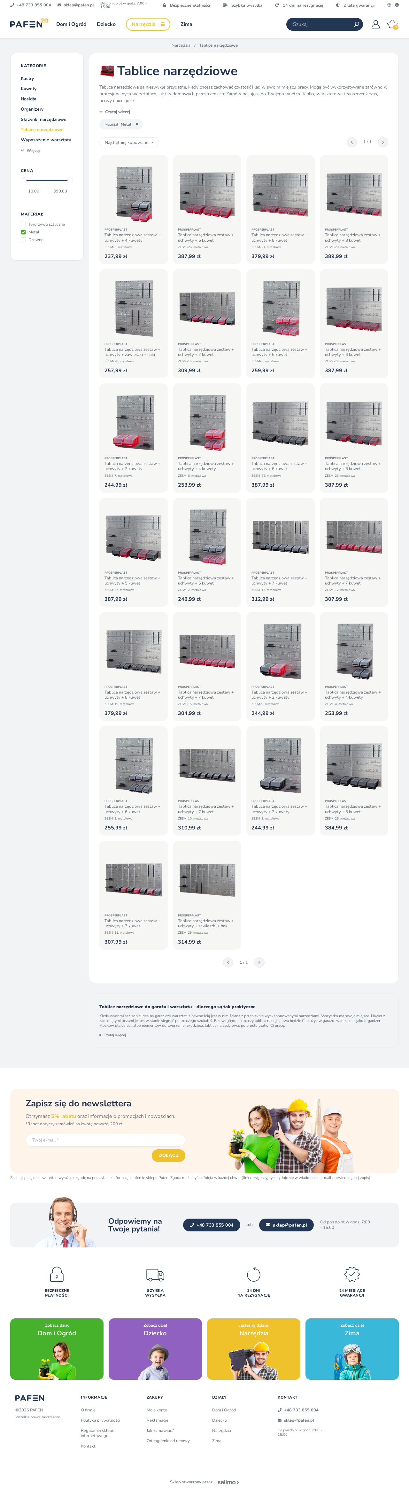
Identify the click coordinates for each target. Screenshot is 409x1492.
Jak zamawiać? (160, 1430)
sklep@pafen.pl (286, 1225)
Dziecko (219, 1420)
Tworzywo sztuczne (46, 225)
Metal (33, 232)
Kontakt (88, 1446)
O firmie (88, 1410)
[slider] (23, 180)
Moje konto (157, 1410)
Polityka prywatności (100, 1420)
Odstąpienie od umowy (168, 1441)
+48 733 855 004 (212, 1225)
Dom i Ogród (224, 1410)
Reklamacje (157, 1420)
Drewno (35, 240)
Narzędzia (181, 45)
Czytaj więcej (115, 1035)
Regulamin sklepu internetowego (97, 1433)
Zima (216, 1441)
